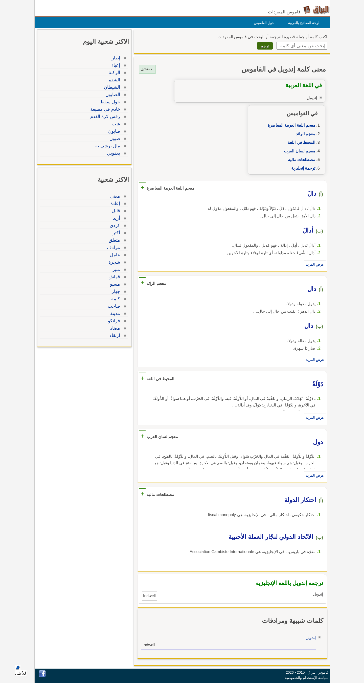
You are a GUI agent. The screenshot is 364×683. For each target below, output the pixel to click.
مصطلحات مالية (300, 159)
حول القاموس (263, 23)
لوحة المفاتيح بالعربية (302, 23)
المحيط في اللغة (300, 142)
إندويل (309, 637)
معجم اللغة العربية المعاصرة (290, 125)
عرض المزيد (314, 264)
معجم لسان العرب (298, 151)
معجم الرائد (304, 134)
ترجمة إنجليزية (302, 168)
